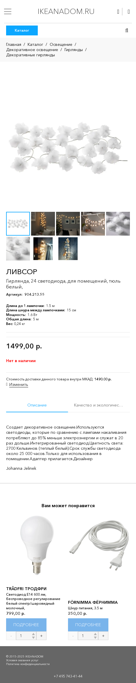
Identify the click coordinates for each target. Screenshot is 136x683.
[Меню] (8, 11)
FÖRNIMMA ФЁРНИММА (93, 602)
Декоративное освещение (32, 49)
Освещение (61, 44)
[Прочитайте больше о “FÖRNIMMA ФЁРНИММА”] (88, 624)
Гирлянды (74, 49)
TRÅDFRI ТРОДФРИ (26, 588)
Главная (13, 44)
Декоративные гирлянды (30, 54)
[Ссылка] (118, 11)
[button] (127, 30)
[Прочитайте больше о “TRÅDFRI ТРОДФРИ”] (26, 624)
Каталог (35, 44)
